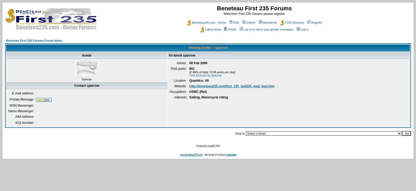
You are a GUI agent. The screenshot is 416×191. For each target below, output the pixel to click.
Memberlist (268, 22)
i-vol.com (231, 154)
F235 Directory (292, 22)
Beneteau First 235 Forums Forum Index (34, 40)
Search (248, 22)
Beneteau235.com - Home (206, 22)
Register (314, 22)
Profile (230, 29)
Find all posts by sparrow (205, 75)
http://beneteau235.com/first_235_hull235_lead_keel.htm (232, 86)
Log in (303, 29)
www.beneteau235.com (191, 154)
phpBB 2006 (214, 146)
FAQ (234, 22)
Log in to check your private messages (266, 29)
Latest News (210, 29)
